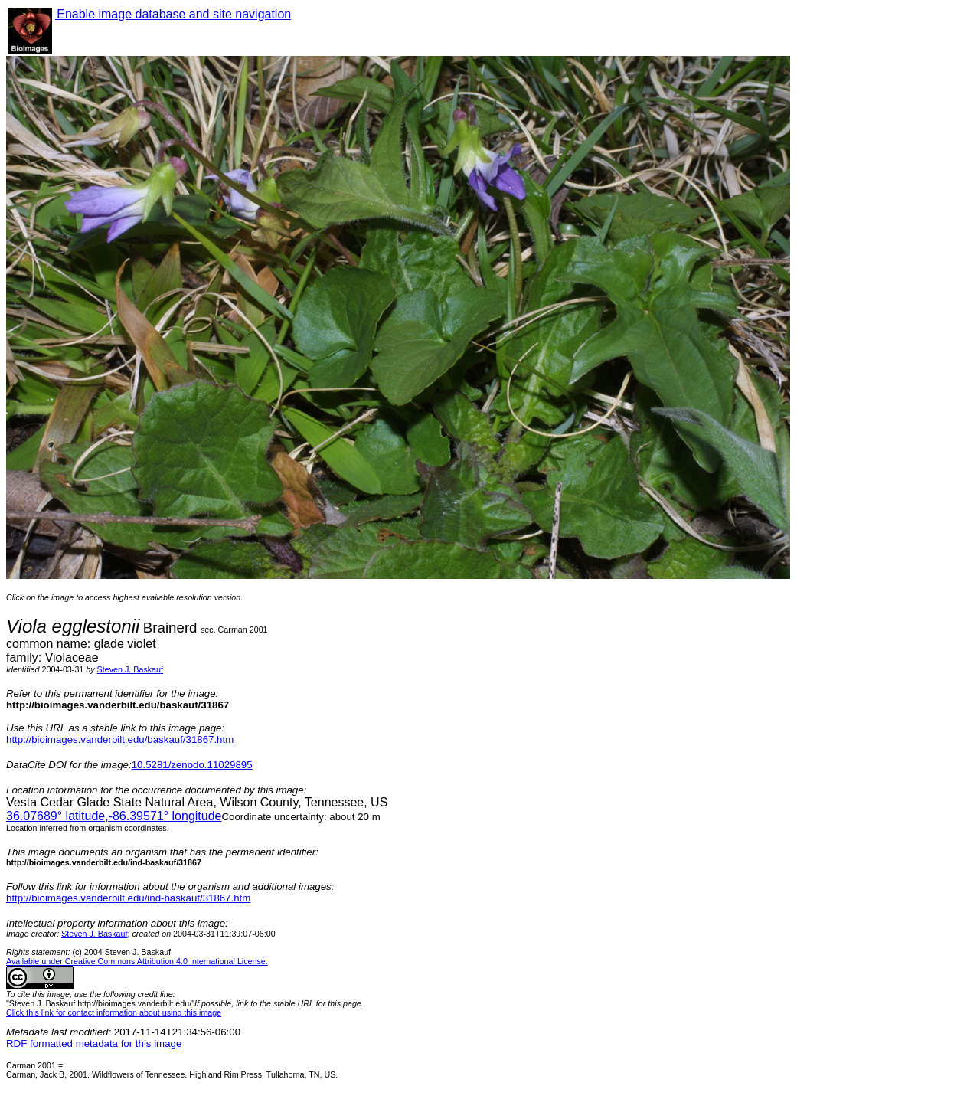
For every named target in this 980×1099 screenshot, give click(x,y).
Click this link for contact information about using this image (113, 1012)
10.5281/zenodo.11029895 (192, 764)
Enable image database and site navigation (173, 14)
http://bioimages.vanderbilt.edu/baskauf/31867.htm (120, 739)
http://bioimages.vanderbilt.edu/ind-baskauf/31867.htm (128, 898)
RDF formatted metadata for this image (93, 1043)
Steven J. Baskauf (130, 669)
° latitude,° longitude (113, 816)
